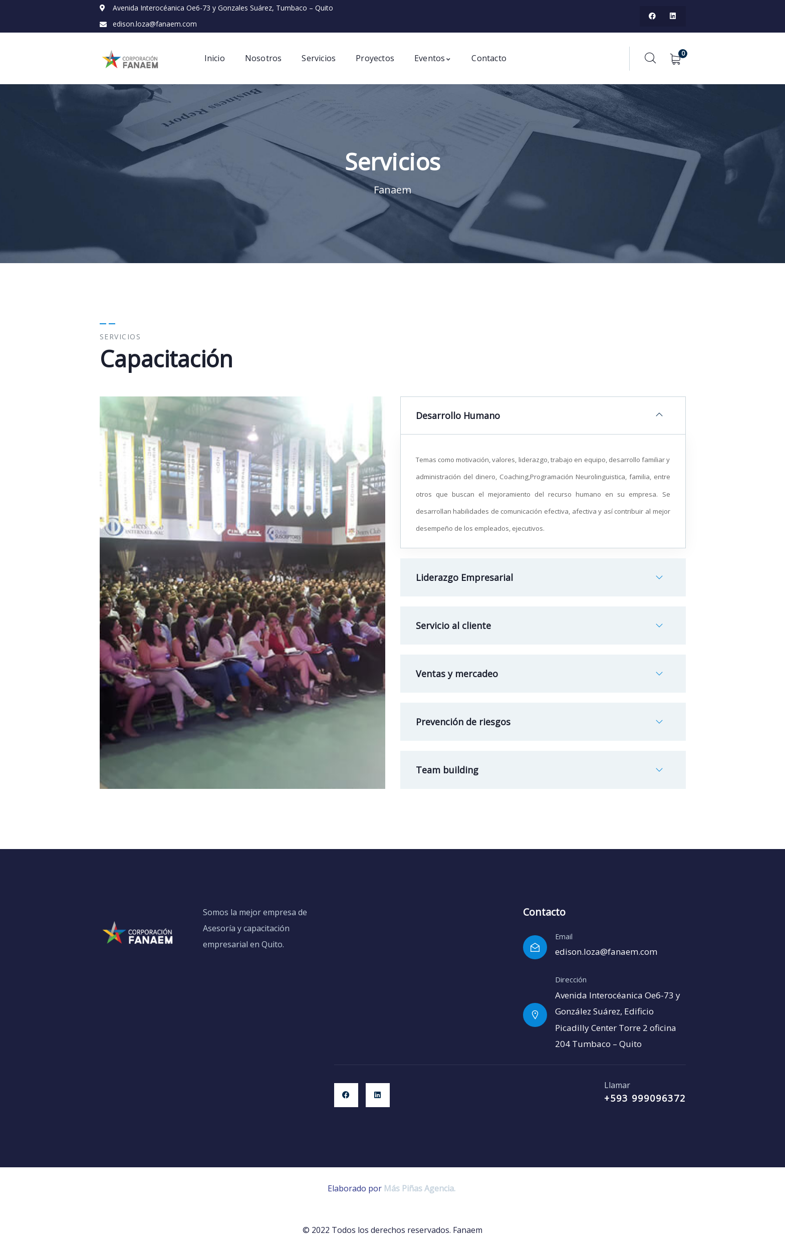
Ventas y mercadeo (457, 674)
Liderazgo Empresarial (464, 577)
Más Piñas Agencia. (420, 1188)
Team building (447, 770)
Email (564, 936)
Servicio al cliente (453, 625)
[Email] (535, 947)
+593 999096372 (645, 1098)
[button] (543, 415)
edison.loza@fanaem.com (606, 951)
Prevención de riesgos (463, 722)
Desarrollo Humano (458, 415)
